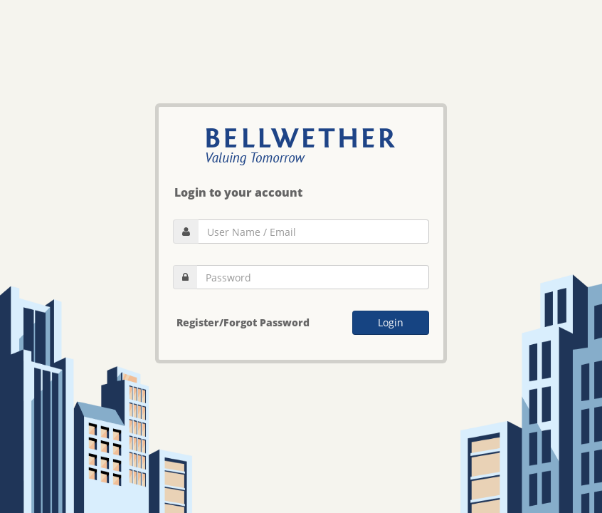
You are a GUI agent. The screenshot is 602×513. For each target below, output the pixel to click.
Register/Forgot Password (243, 322)
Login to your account (238, 192)
